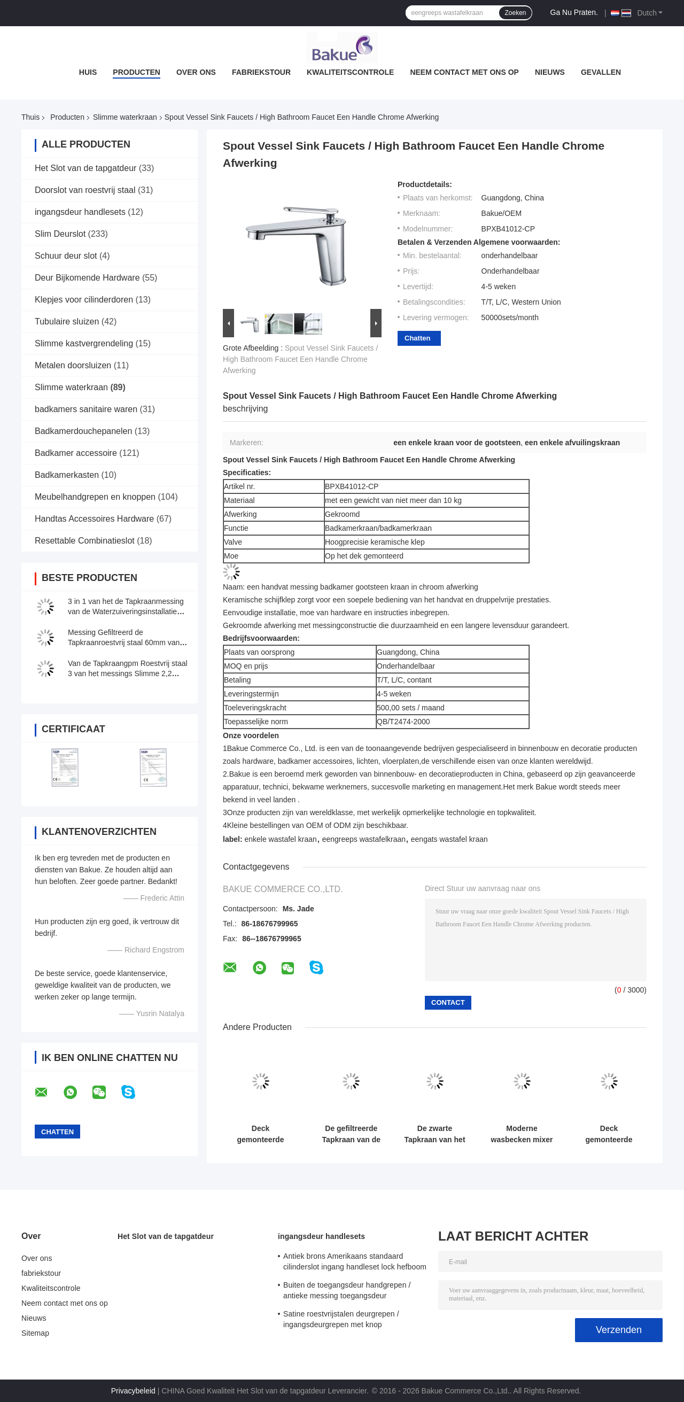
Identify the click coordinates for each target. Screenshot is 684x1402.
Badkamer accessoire (76, 453)
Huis (88, 72)
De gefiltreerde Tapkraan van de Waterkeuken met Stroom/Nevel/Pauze (351, 1134)
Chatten (417, 338)
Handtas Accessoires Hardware (94, 518)
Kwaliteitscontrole (350, 72)
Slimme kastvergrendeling (84, 343)
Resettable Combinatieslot (85, 540)
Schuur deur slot (66, 255)
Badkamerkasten (67, 474)
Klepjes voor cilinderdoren (84, 299)
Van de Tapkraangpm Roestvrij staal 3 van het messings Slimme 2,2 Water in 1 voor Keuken (128, 673)
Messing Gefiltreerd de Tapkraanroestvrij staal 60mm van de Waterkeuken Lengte (124, 642)
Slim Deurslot (60, 233)
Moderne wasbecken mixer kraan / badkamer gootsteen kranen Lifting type (522, 1134)
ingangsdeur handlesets (80, 211)
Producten (136, 72)
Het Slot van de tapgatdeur (85, 168)
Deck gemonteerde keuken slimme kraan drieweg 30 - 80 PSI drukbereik (260, 1134)
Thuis (30, 117)
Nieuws (550, 72)
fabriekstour (261, 72)
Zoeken (515, 13)
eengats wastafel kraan (449, 839)
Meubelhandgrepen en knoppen (95, 496)
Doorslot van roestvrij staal (85, 190)
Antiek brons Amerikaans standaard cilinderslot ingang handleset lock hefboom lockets (354, 1263)
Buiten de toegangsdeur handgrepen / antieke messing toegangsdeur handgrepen (347, 1292)
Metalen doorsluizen (73, 365)
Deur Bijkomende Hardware (87, 277)
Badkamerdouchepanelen (83, 431)
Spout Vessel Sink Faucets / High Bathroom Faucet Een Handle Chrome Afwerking (300, 359)
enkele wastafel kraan (280, 839)
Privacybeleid (133, 1390)
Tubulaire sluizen (67, 321)
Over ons (196, 72)
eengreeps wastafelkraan (364, 839)
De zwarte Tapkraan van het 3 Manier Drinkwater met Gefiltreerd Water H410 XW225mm (434, 1134)
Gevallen (601, 72)
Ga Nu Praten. (574, 12)
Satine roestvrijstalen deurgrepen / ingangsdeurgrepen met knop (341, 1319)
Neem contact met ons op (464, 72)
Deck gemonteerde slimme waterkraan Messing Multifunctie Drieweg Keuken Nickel (609, 1134)
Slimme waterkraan (125, 117)
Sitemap (35, 1333)
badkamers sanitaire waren (86, 409)
